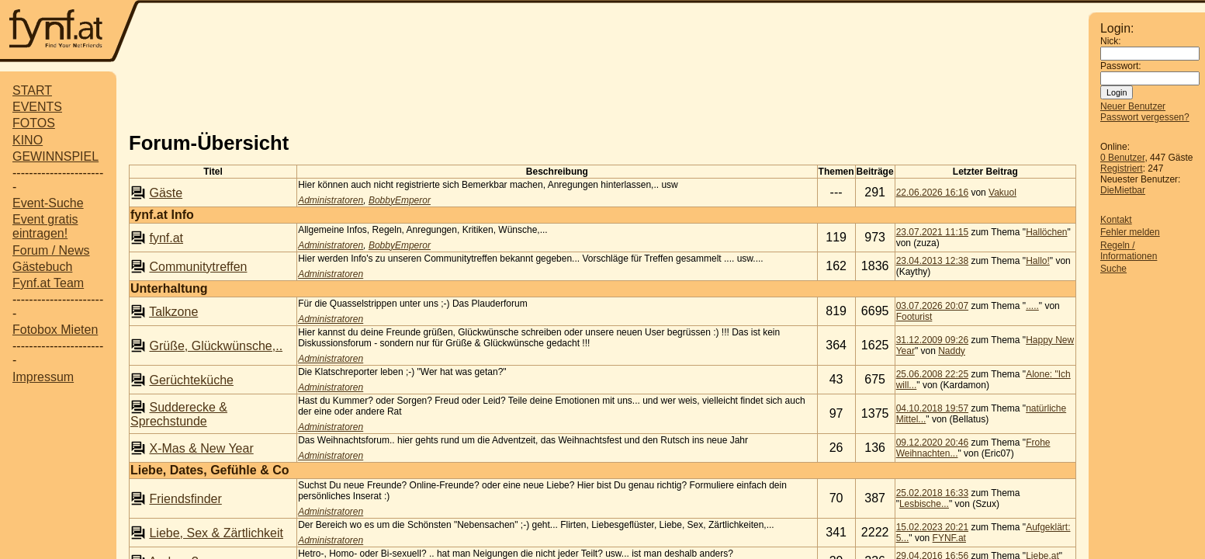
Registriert (1121, 168)
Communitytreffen (198, 266)
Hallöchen (1046, 232)
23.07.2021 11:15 (932, 232)
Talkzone (173, 311)
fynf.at (166, 238)
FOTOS (33, 123)
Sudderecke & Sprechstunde (178, 414)
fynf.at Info (162, 214)
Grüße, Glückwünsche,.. (215, 345)
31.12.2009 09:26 (932, 340)
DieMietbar (1122, 190)
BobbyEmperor (400, 200)
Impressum (43, 377)
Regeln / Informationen (1128, 251)
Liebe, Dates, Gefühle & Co (209, 470)
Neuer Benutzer (1132, 106)
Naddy (951, 350)
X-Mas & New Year (201, 448)
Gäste (165, 193)
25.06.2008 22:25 (932, 374)
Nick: (1110, 41)
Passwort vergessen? (1144, 117)
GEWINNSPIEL (55, 156)
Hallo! (1038, 260)
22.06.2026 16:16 (932, 192)
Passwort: (1120, 66)
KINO (27, 140)
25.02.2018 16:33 (932, 493)
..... (1032, 305)
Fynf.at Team (48, 283)
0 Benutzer (1122, 157)
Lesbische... (924, 503)
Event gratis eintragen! (45, 226)
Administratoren (330, 200)
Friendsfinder (185, 498)
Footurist (914, 316)
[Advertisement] (614, 32)
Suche (1113, 268)
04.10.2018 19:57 (932, 408)
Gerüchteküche (191, 380)
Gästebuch (42, 266)
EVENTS (37, 106)
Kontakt (1116, 219)
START (32, 90)
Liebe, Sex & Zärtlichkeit (216, 533)
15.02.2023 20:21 (932, 527)
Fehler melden (1130, 232)
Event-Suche (48, 203)
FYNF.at (949, 538)
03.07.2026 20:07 (932, 305)
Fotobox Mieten (55, 329)
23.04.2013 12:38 (932, 260)
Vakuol (1002, 192)
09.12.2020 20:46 (932, 442)
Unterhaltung (169, 288)
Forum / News (51, 250)
